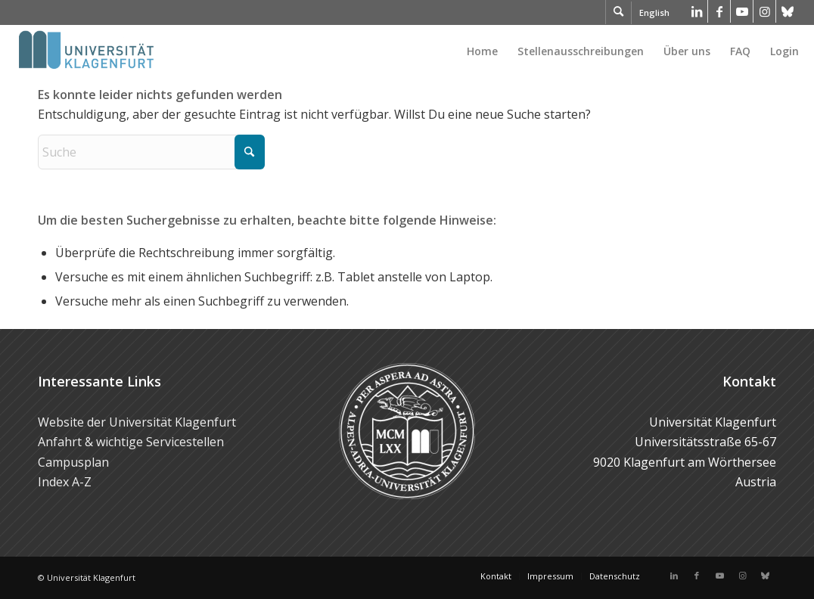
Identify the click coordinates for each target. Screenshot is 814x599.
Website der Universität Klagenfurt (137, 422)
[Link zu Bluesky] (787, 11)
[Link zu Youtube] (742, 11)
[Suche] (151, 152)
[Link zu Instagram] (764, 11)
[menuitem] (482, 51)
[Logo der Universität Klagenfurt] (87, 51)
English (654, 12)
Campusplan (73, 462)
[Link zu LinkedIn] (696, 11)
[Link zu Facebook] (719, 11)
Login (784, 51)
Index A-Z (65, 481)
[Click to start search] (250, 152)
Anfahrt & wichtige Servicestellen (131, 441)
